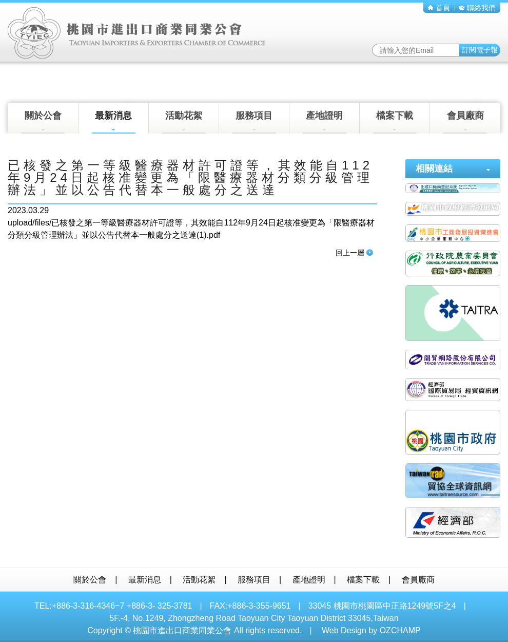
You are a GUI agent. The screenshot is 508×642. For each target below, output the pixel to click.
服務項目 (254, 122)
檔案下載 (395, 122)
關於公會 (43, 122)
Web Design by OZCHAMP (371, 630)
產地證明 (324, 122)
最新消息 (113, 122)
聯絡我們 (477, 8)
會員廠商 (465, 122)
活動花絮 (184, 122)
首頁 (439, 8)
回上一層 (354, 253)
